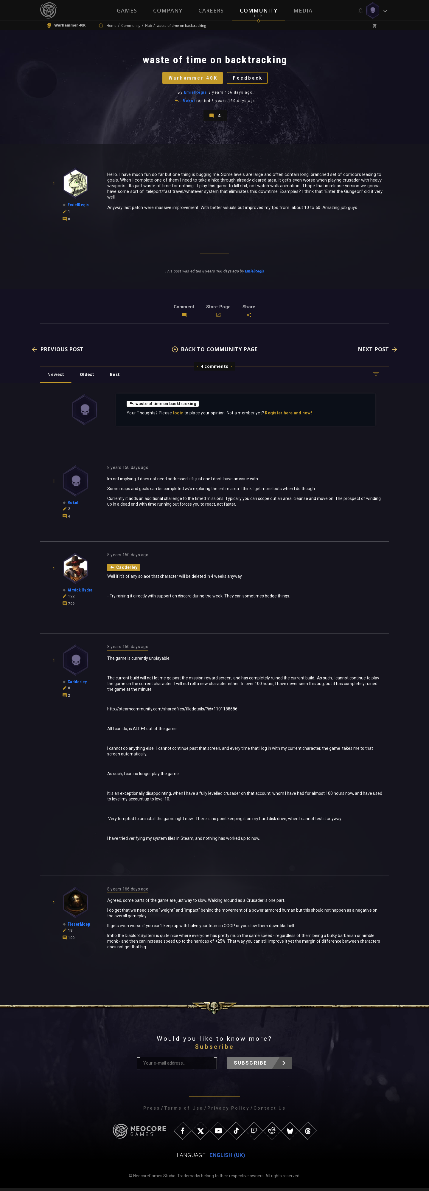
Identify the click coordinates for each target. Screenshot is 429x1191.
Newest (56, 377)
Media (303, 10)
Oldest (88, 377)
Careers (211, 10)
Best (117, 377)
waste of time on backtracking (163, 406)
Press (151, 1111)
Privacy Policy (228, 1111)
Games (127, 10)
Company (167, 10)
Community (258, 10)
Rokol (189, 102)
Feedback (248, 79)
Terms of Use (183, 1111)
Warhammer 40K (192, 79)
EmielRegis (195, 94)
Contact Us (270, 1111)
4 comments (214, 369)
